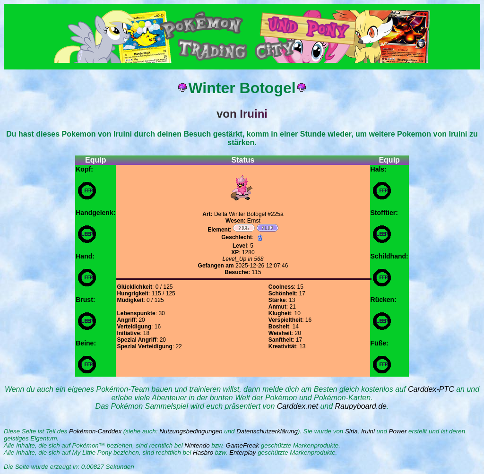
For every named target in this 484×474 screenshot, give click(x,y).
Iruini (368, 431)
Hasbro (203, 452)
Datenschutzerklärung (267, 431)
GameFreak (242, 445)
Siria (351, 431)
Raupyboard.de (361, 406)
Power (398, 431)
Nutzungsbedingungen (190, 431)
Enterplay (242, 452)
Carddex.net (297, 406)
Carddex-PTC (431, 389)
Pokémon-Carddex (95, 431)
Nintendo (196, 445)
